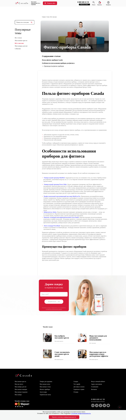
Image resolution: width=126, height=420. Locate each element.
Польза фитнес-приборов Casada (52, 60)
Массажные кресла (20, 381)
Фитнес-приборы (45, 389)
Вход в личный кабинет (98, 381)
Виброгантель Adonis (50, 212)
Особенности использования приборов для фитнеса (58, 63)
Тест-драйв (77, 384)
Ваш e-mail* (45, 294)
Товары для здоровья (46, 381)
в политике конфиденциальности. (81, 413)
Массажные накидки (21, 389)
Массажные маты (45, 384)
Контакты (94, 389)
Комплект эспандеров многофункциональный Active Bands (61, 217)
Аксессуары (43, 392)
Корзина (99, 4)
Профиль (108, 4)
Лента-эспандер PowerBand (52, 226)
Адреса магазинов (96, 384)
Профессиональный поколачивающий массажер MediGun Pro (62, 196)
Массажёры (18, 394)
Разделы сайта (49, 3)
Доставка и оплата (79, 386)
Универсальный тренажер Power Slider (55, 184)
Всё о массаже (53, 17)
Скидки (76, 381)
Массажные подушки (21, 392)
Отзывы (76, 392)
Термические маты (45, 394)
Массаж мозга (19, 384)
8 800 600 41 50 (98, 399)
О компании (94, 386)
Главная (44, 17)
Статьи (47, 17)
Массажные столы (45, 386)
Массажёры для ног (20, 386)
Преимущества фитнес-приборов (54, 66)
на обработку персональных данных (54, 309)
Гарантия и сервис (79, 389)
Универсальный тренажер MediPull (54, 177)
